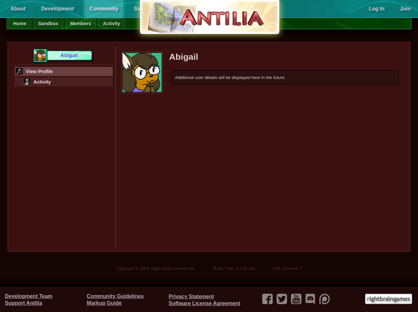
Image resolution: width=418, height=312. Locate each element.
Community (103, 8)
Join (405, 8)
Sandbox (48, 23)
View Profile (34, 71)
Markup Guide (104, 303)
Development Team (29, 296)
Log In (376, 8)
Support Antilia (23, 303)
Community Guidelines (115, 296)
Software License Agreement (204, 303)
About (17, 8)
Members (80, 23)
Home (19, 23)
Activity (111, 23)
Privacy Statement (191, 296)
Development (57, 8)
